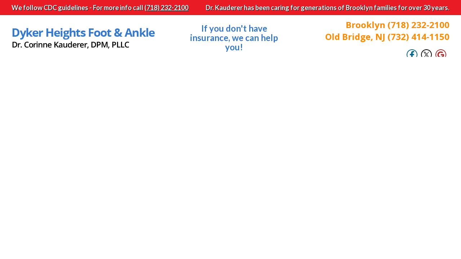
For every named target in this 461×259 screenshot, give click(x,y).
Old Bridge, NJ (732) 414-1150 (387, 36)
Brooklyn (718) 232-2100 (397, 25)
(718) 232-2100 (166, 8)
